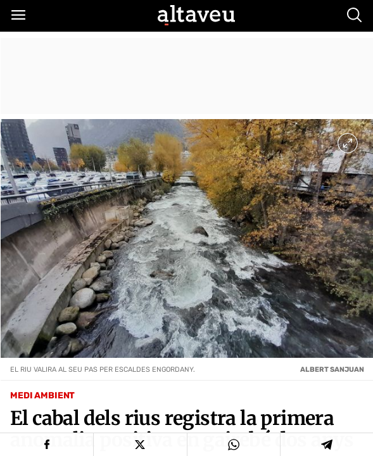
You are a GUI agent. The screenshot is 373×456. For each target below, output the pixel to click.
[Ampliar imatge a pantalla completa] (348, 143)
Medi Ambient (42, 395)
